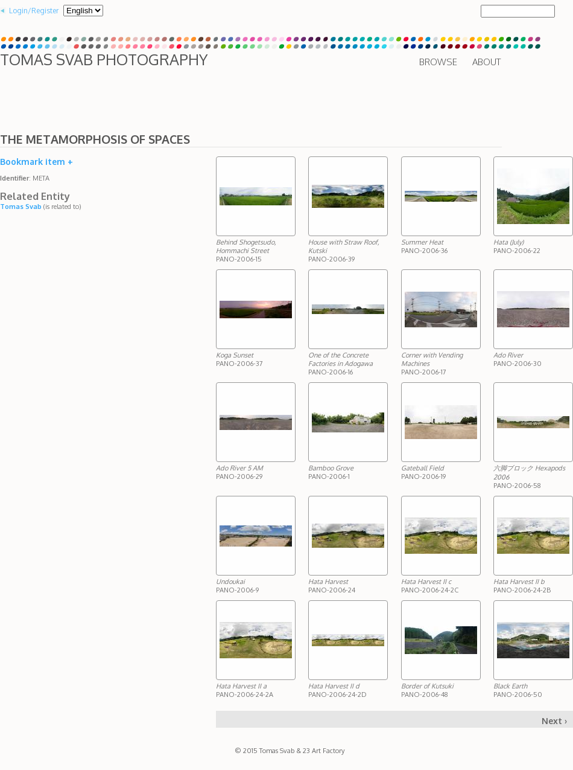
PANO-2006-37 (239, 359)
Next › (554, 721)
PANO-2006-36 (424, 246)
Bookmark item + (36, 161)
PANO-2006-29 (239, 472)
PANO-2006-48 (427, 690)
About (486, 62)
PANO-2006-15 (246, 250)
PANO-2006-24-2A (244, 690)
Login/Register (34, 10)
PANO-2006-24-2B (522, 585)
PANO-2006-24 (331, 585)
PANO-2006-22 (516, 246)
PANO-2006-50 (517, 690)
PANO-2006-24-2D (337, 690)
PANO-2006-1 (330, 472)
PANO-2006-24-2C (429, 585)
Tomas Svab (21, 206)
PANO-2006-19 (423, 472)
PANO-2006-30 (517, 359)
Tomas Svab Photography (103, 59)
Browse (438, 62)
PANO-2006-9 (237, 585)
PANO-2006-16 (340, 363)
